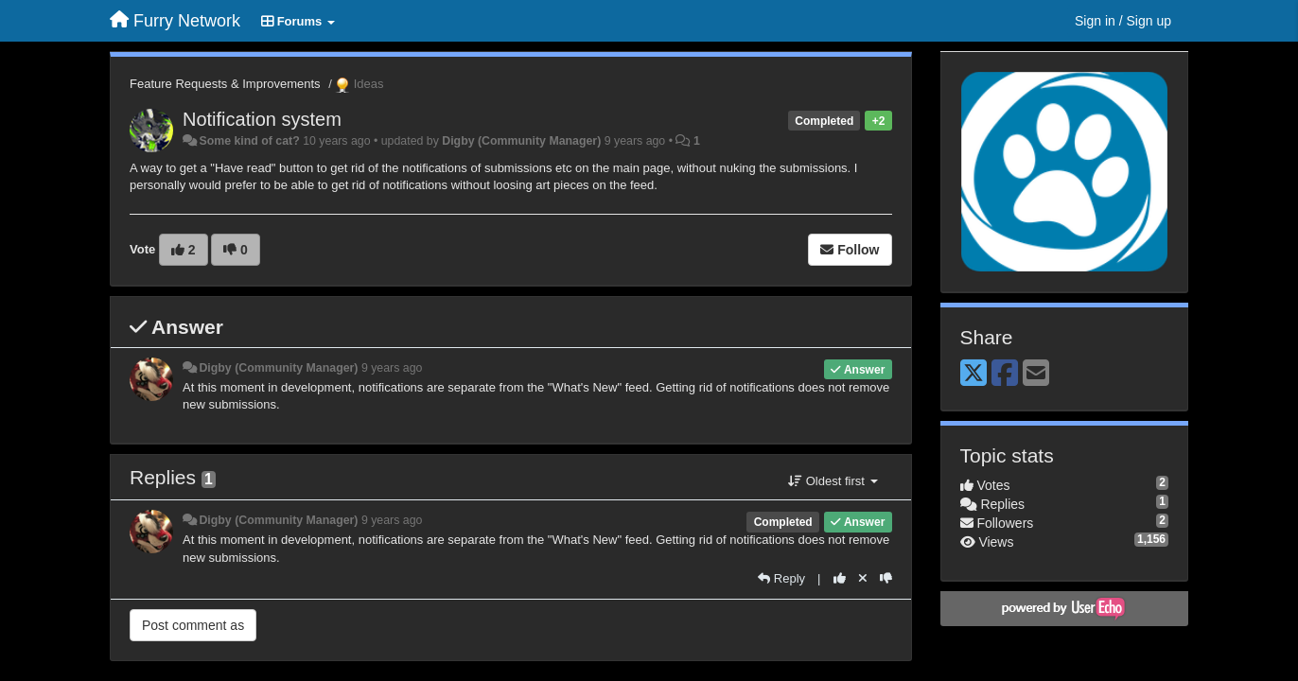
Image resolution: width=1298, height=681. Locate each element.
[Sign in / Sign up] (1123, 21)
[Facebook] (1004, 374)
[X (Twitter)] (973, 374)
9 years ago (392, 368)
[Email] (1036, 374)
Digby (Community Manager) (521, 141)
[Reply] (781, 578)
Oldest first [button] (832, 481)
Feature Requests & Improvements (225, 84)
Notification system (262, 119)
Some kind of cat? (249, 141)
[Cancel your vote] (863, 578)
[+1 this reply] (839, 578)
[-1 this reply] (886, 578)
